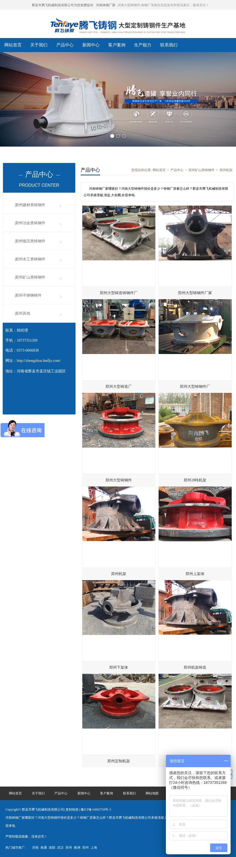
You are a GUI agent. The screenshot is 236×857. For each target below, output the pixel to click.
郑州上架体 (195, 574)
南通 (43, 847)
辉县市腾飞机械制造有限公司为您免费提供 (62, 5)
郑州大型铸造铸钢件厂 (119, 293)
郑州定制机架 (118, 761)
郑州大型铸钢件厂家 (195, 293)
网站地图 (152, 793)
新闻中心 (91, 45)
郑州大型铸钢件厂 (195, 387)
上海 (94, 847)
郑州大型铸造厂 (118, 387)
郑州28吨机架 (195, 480)
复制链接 (72, 809)
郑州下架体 (118, 667)
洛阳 (52, 847)
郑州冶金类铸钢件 (30, 223)
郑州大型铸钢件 (118, 480)
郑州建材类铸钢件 (30, 205)
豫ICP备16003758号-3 (96, 809)
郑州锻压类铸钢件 (30, 241)
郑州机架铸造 (195, 667)
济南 (35, 847)
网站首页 (13, 45)
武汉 (60, 847)
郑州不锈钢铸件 (28, 295)
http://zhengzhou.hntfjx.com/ (39, 361)
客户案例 (116, 45)
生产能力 (142, 45)
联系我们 (168, 45)
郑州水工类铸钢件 (30, 259)
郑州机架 (226, 170)
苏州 (69, 847)
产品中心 (65, 45)
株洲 (77, 847)
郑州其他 (22, 313)
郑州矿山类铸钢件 (30, 277)
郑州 (85, 847)
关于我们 (38, 45)
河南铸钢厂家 (105, 5)
